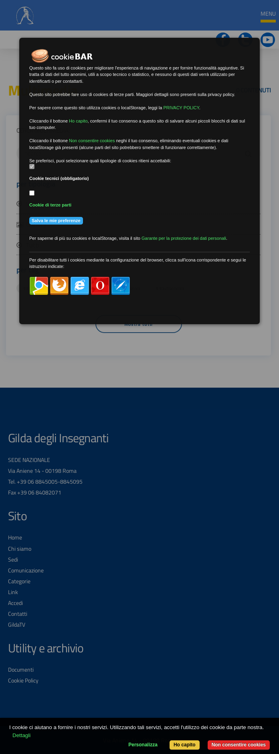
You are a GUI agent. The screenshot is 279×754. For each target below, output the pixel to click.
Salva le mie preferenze (56, 220)
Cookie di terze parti (50, 204)
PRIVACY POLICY (181, 107)
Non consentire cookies (239, 745)
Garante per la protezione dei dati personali (184, 238)
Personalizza (143, 745)
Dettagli (21, 735)
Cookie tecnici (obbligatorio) (59, 178)
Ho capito (185, 745)
